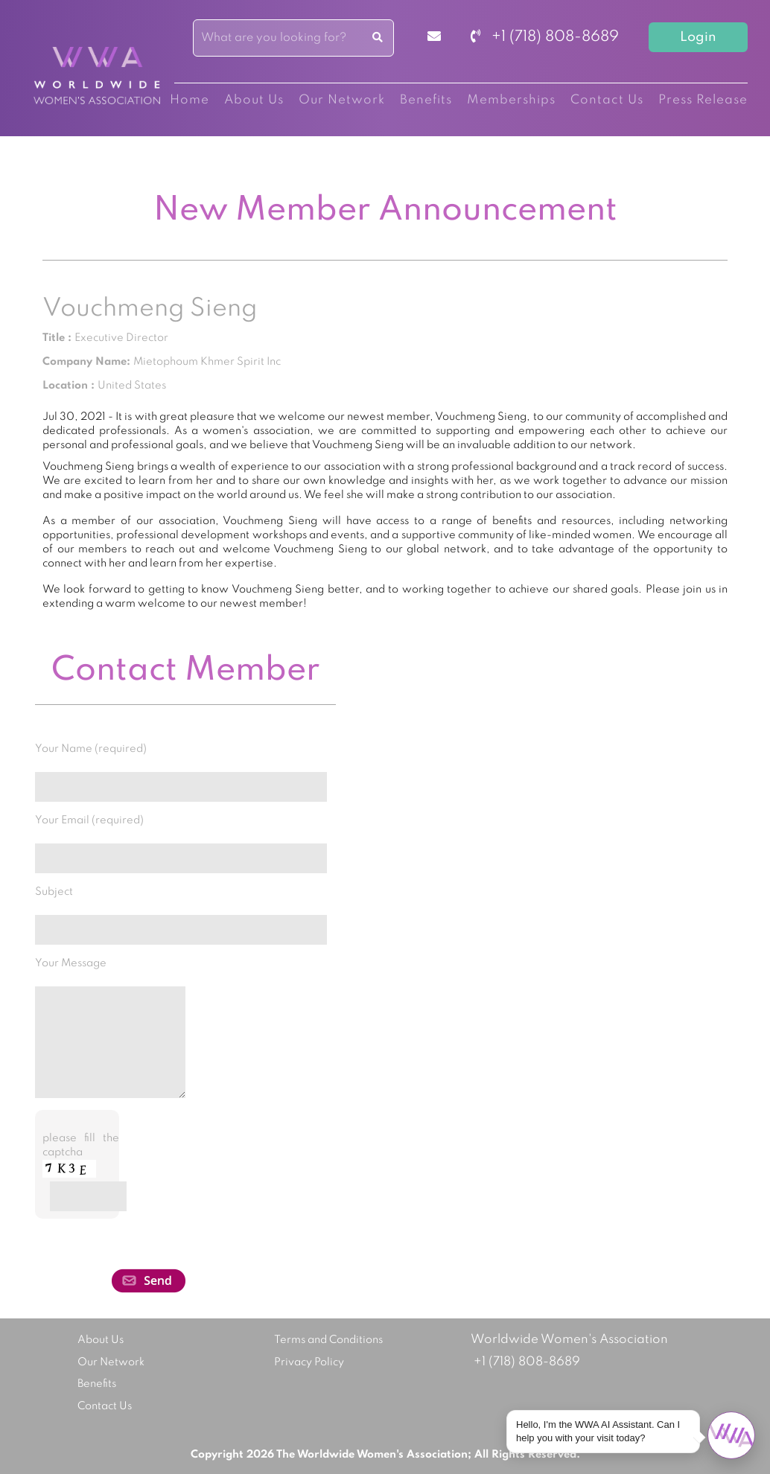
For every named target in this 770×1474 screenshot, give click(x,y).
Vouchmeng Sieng (150, 309)
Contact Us (606, 100)
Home (189, 100)
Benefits (426, 100)
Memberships (511, 100)
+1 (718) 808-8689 (545, 37)
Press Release (703, 100)
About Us (254, 100)
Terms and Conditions (328, 1340)
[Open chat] (731, 1435)
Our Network (342, 100)
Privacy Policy (309, 1362)
